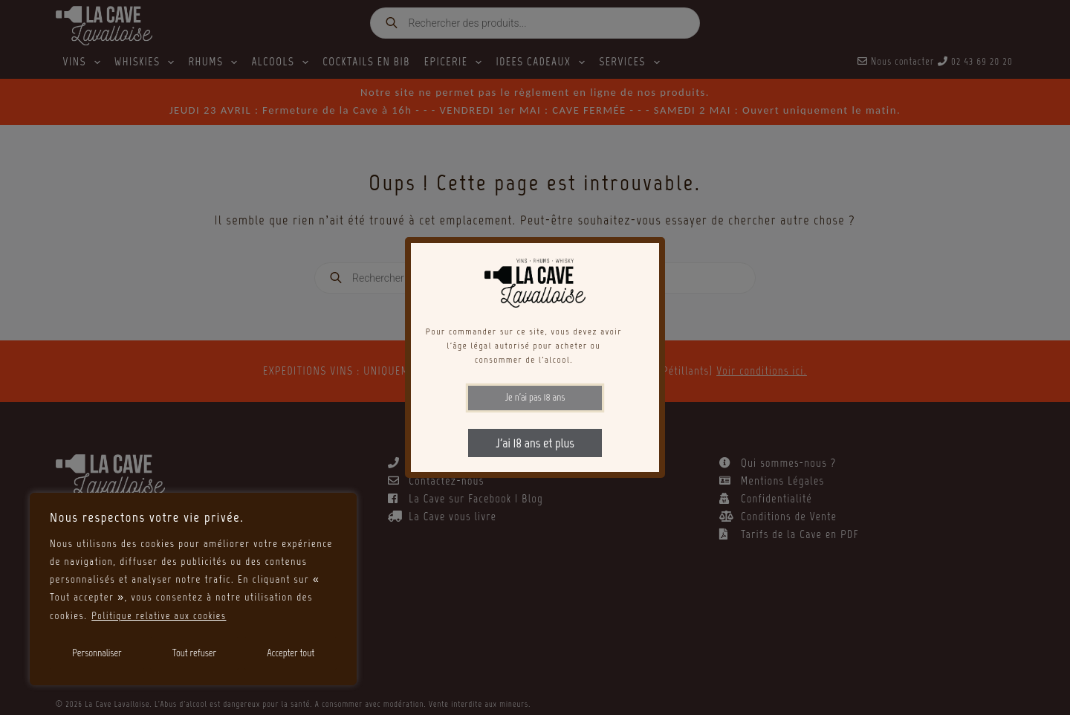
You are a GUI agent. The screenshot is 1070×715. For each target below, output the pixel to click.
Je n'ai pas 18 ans (535, 397)
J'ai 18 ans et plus (535, 443)
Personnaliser (97, 653)
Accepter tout (290, 653)
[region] (193, 589)
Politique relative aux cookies (161, 615)
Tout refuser (194, 653)
